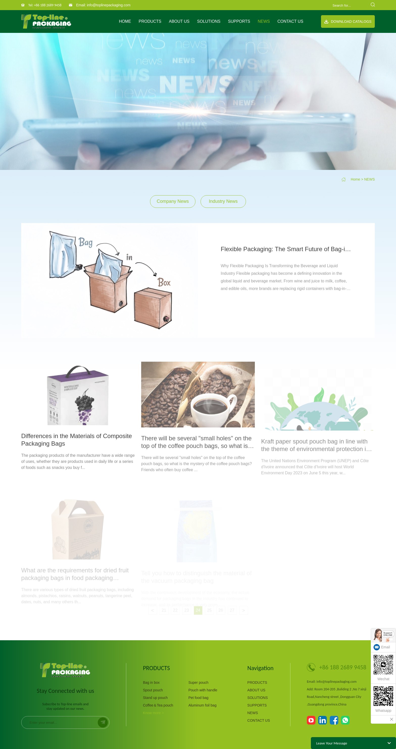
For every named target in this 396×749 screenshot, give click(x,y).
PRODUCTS (150, 21)
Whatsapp (383, 699)
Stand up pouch (155, 698)
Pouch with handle (202, 690)
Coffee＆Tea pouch (158, 705)
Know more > (153, 713)
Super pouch (198, 682)
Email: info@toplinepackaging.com (103, 5)
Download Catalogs (348, 21)
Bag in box (151, 682)
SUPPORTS (239, 21)
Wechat (383, 668)
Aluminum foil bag (202, 705)
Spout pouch (153, 690)
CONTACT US (290, 21)
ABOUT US (179, 21)
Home (125, 21)
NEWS (264, 21)
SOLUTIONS (208, 21)
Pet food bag (198, 698)
